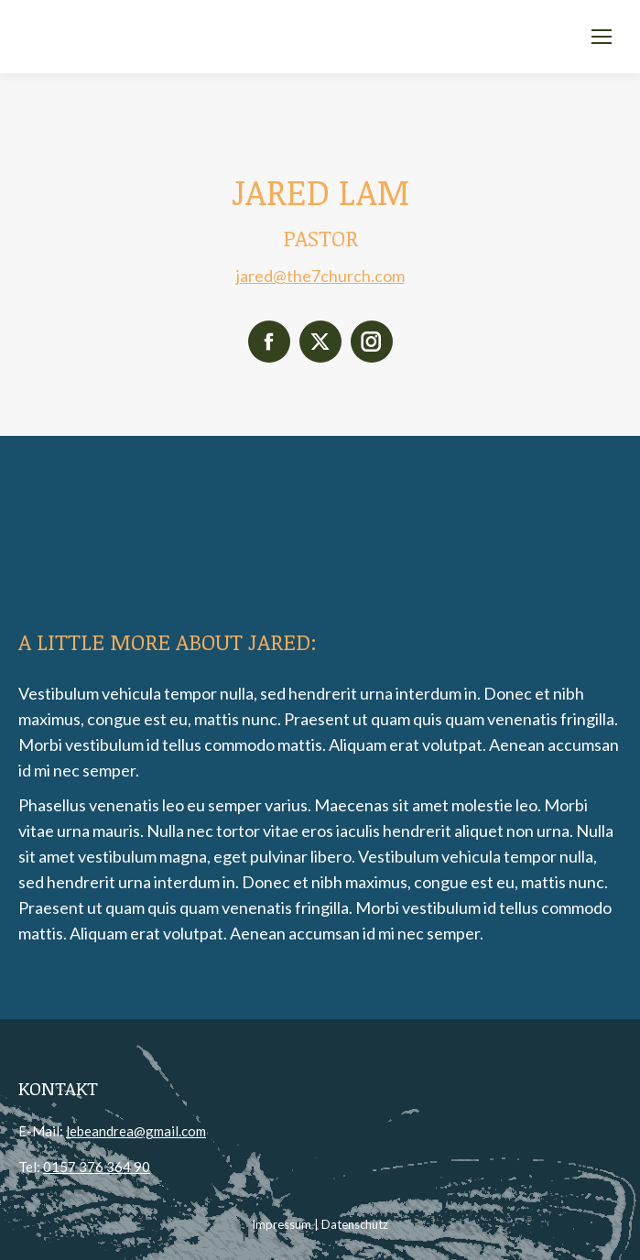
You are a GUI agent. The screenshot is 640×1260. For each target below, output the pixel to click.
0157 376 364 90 (96, 1166)
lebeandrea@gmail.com (136, 1131)
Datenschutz (354, 1224)
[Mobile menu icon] (601, 37)
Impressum (281, 1224)
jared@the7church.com (320, 276)
